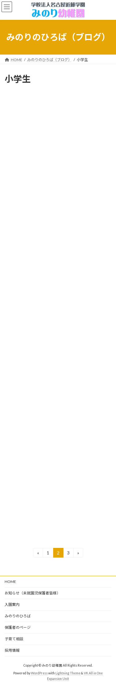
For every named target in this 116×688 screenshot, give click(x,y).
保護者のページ (18, 627)
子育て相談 (14, 639)
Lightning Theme (67, 673)
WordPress (39, 673)
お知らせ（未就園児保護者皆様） (32, 593)
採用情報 (12, 650)
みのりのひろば (18, 616)
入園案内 (12, 604)
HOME (10, 581)
